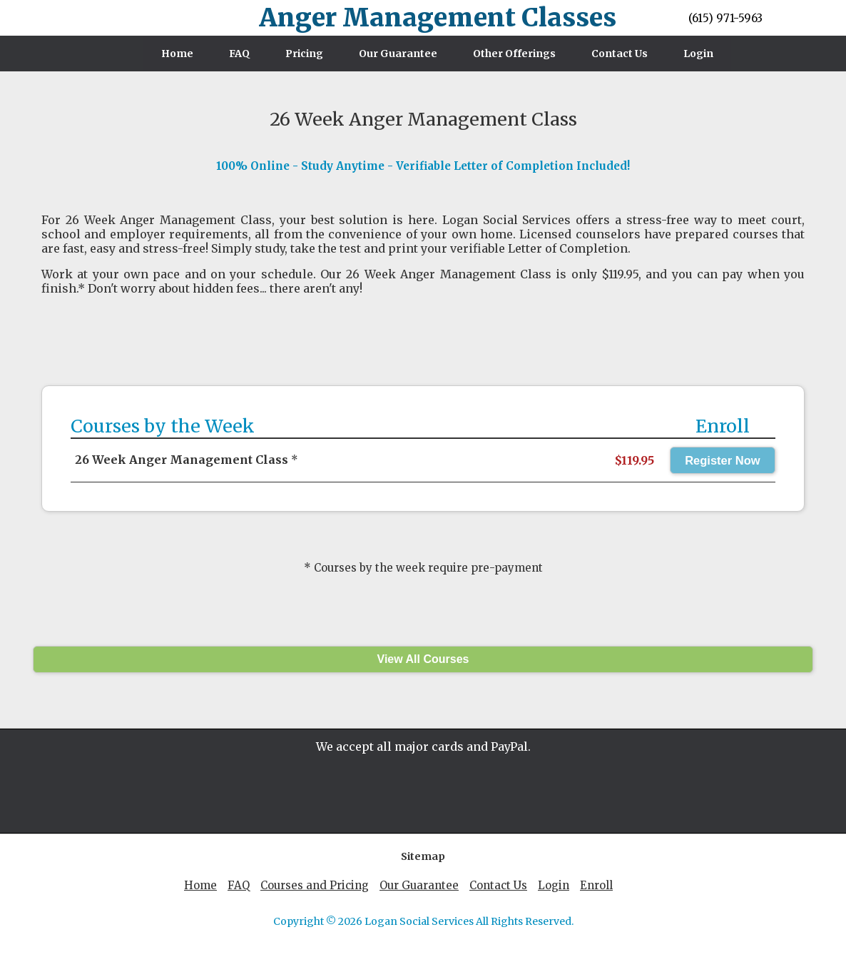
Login (698, 53)
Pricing (304, 53)
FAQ (239, 53)
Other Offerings (514, 53)
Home (177, 53)
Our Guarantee (398, 53)
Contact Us (619, 53)
